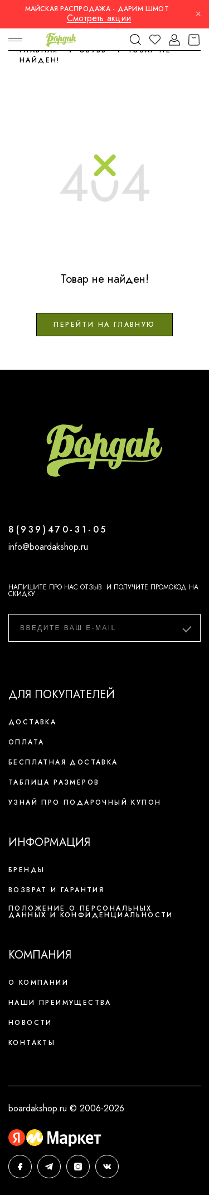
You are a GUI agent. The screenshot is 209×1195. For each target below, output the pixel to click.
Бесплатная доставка (63, 762)
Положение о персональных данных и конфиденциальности (90, 911)
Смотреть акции (99, 18)
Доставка (32, 722)
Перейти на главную (104, 325)
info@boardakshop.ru (48, 546)
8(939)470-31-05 (58, 529)
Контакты (31, 1042)
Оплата (26, 742)
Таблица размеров (53, 782)
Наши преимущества (59, 1002)
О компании (38, 982)
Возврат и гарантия (56, 890)
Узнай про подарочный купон (84, 802)
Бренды (26, 870)
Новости (30, 1022)
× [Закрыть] (198, 14)
